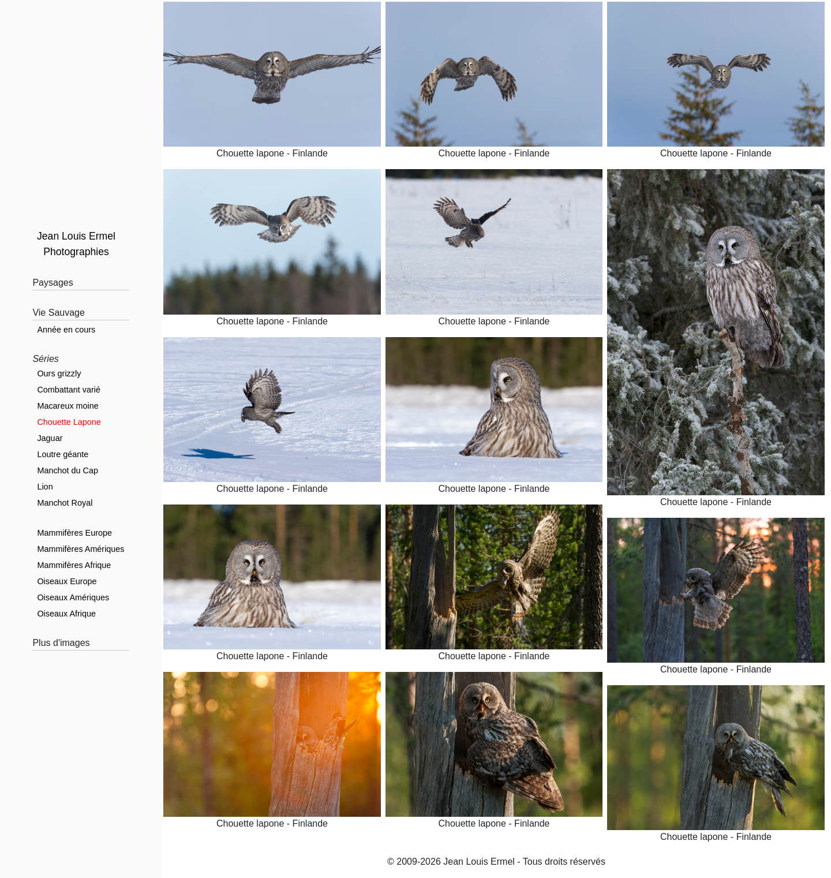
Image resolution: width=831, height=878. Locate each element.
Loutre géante (62, 454)
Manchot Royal (64, 502)
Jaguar (49, 438)
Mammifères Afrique (74, 565)
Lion (45, 486)
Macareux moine (67, 405)
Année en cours (66, 329)
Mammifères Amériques (80, 549)
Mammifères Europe (74, 532)
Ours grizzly (59, 373)
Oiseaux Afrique (66, 613)
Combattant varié (68, 389)
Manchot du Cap (67, 470)
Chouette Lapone (68, 422)
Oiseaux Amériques (73, 597)
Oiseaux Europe (66, 581)
